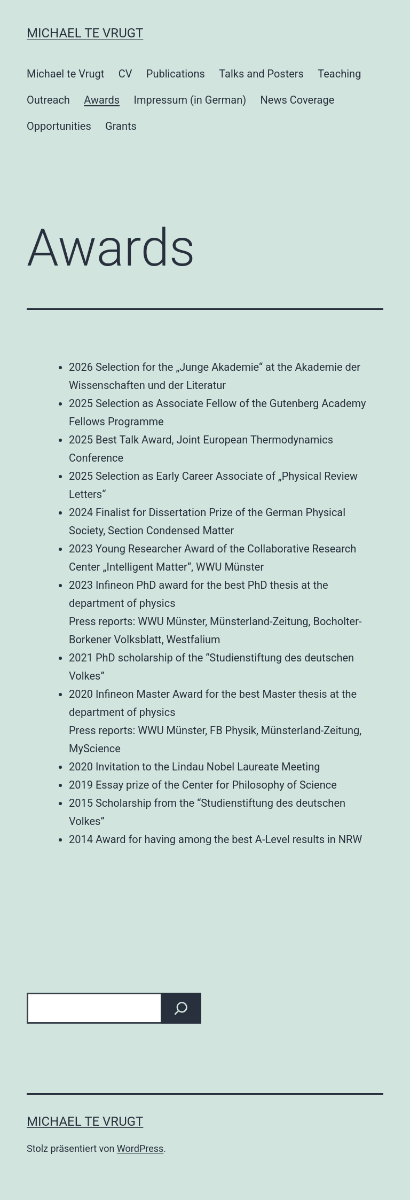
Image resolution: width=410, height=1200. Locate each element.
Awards (102, 99)
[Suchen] (181, 1008)
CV (125, 73)
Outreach (48, 99)
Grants (121, 126)
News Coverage (298, 99)
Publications (175, 73)
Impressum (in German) (189, 99)
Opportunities (59, 126)
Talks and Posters (261, 73)
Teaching (339, 73)
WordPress (140, 1148)
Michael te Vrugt (85, 33)
